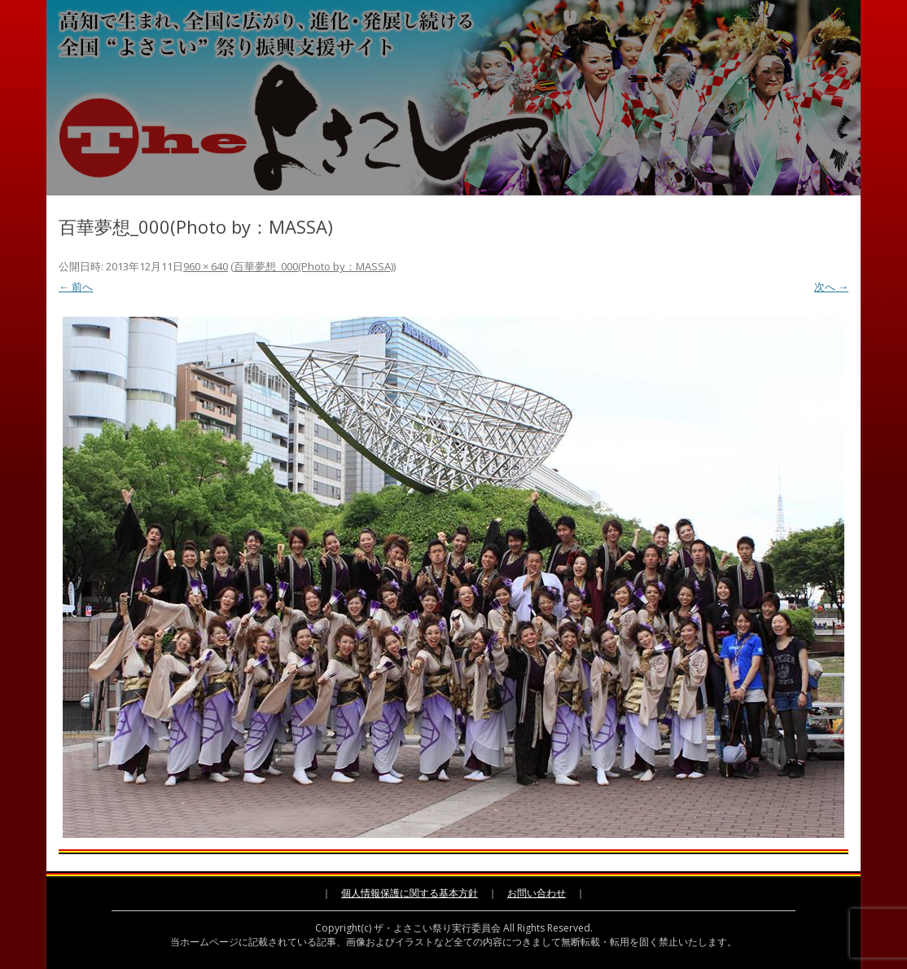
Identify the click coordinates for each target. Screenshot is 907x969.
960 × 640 (205, 266)
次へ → (831, 286)
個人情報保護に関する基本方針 (409, 893)
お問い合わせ (536, 893)
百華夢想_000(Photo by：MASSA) (313, 266)
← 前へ (76, 286)
